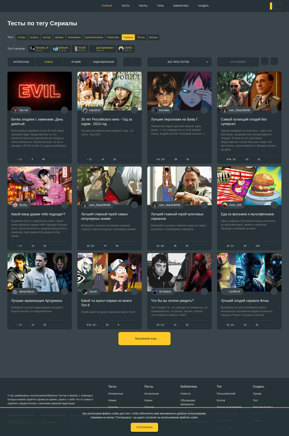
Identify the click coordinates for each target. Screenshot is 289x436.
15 (245, 332)
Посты (132, 5)
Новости (185, 393)
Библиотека (178, 5)
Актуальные (151, 393)
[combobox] (179, 63)
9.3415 (92, 332)
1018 (161, 250)
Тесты (109, 5)
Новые (48, 63)
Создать (206, 5)
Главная (87, 5)
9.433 (161, 161)
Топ (219, 386)
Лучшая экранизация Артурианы (36, 308)
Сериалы (151, 37)
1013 (161, 332)
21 (175, 332)
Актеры (22, 37)
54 (175, 161)
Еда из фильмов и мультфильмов (247, 219)
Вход (264, 6)
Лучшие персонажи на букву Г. (174, 121)
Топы (153, 5)
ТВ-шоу (168, 37)
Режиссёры (133, 37)
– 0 (19, 161)
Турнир (257, 393)
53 (247, 161)
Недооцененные (103, 63)
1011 (230, 250)
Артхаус (54, 37)
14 (103, 161)
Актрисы (37, 37)
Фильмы (183, 37)
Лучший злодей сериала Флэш (245, 308)
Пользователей (226, 393)
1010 (91, 250)
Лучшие (76, 63)
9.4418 (231, 161)
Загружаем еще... (147, 348)
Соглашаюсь (144, 427)
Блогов (221, 400)
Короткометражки (111, 37)
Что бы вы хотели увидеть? (172, 308)
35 (175, 250)
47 (105, 250)
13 (33, 250)
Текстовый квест (263, 407)
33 (107, 332)
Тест (255, 400)
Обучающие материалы (187, 402)
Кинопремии (87, 37)
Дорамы (69, 37)
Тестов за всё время (229, 407)
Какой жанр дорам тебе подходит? (38, 219)
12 (33, 332)
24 (245, 250)
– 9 (89, 161)
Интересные (21, 63)
